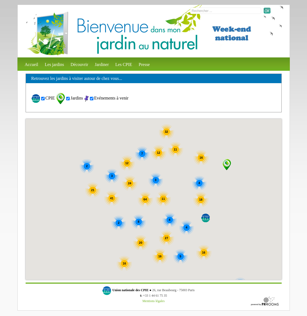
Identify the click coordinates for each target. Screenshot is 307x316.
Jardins (77, 98)
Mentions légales (153, 301)
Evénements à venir (111, 98)
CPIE (50, 98)
